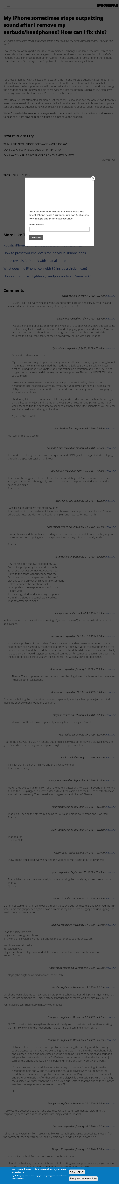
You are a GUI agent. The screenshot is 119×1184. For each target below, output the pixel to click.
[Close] (93, 178)
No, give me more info (83, 1178)
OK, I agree (77, 1171)
